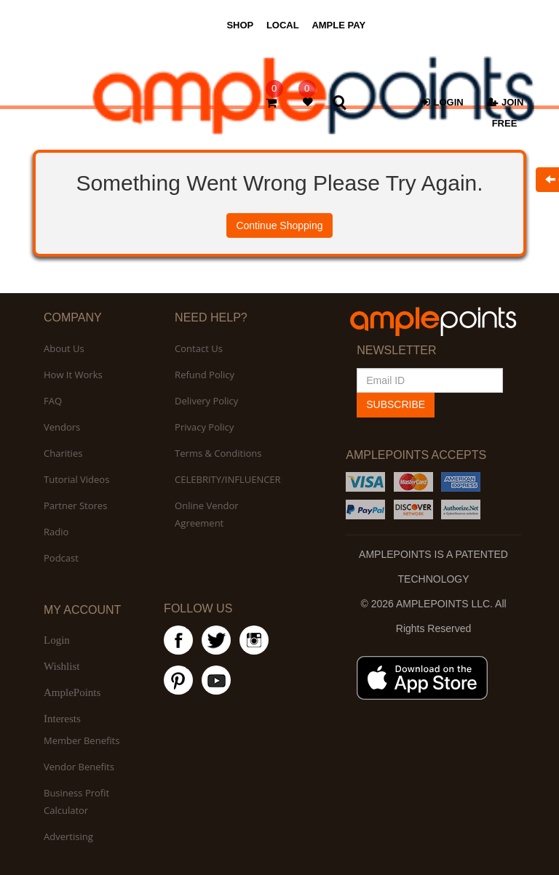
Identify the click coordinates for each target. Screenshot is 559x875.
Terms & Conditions (218, 453)
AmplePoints (72, 692)
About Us (64, 348)
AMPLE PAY (338, 25)
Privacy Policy (204, 426)
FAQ (53, 400)
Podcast (61, 557)
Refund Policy (204, 374)
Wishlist (61, 666)
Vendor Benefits (79, 766)
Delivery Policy (206, 400)
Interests (62, 718)
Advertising (68, 836)
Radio (56, 531)
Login (57, 640)
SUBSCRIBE (395, 404)
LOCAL (282, 25)
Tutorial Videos (76, 479)
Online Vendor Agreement (206, 514)
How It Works (73, 374)
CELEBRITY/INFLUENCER (228, 479)
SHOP (239, 25)
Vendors (62, 426)
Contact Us (199, 348)
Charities (63, 453)
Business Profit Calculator (76, 801)
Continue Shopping (279, 225)
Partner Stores (75, 505)
